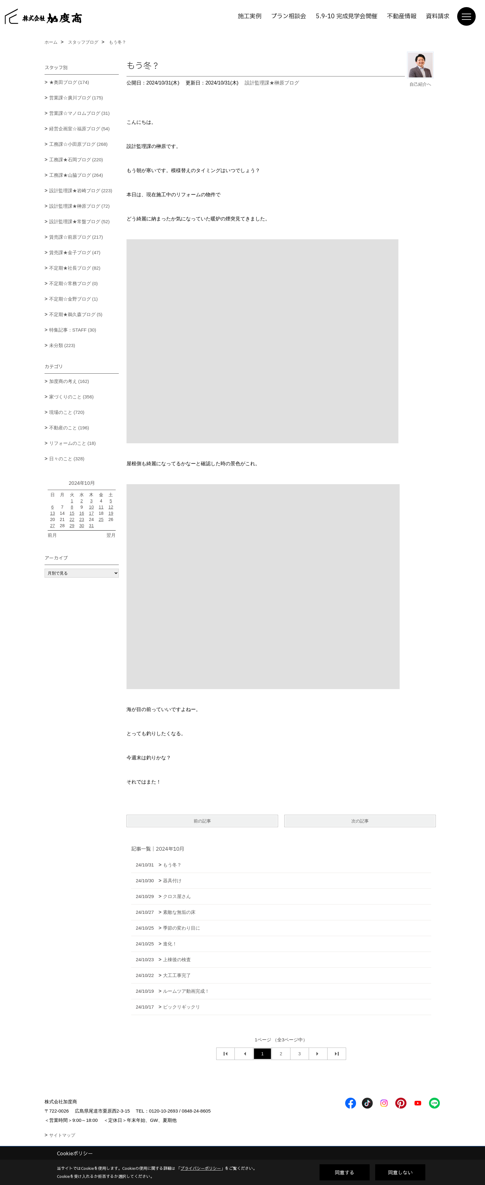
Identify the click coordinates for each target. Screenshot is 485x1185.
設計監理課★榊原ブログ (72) (79, 206)
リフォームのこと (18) (72, 443)
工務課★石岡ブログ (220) (76, 159)
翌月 (111, 535)
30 (81, 525)
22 (72, 519)
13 (52, 513)
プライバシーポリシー (201, 1168)
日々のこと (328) (66, 458)
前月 (52, 535)
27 (52, 525)
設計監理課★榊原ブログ (272, 82)
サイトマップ (62, 1135)
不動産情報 (401, 16)
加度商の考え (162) (69, 381)
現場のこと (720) (66, 412)
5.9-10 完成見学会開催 (346, 16)
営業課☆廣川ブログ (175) (76, 97)
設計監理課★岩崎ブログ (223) (80, 190)
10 (91, 507)
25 (101, 519)
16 (81, 513)
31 (91, 525)
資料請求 (437, 16)
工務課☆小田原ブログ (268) (78, 144)
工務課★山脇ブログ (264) (76, 175)
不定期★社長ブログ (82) (75, 268)
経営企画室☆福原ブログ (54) (79, 128)
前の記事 (202, 820)
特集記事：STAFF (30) (72, 329)
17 (91, 513)
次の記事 (360, 820)
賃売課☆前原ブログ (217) (76, 237)
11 (101, 507)
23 (81, 519)
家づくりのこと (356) (71, 396)
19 (110, 513)
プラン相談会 (288, 16)
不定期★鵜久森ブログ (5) (76, 314)
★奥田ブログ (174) (69, 82)
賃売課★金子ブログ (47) (75, 252)
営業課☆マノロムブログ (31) (79, 113)
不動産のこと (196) (69, 427)
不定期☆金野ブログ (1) (73, 299)
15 (72, 513)
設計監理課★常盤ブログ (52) (79, 221)
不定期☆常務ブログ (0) (73, 283)
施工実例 (249, 16)
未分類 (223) (62, 345)
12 (110, 507)
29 (72, 525)
